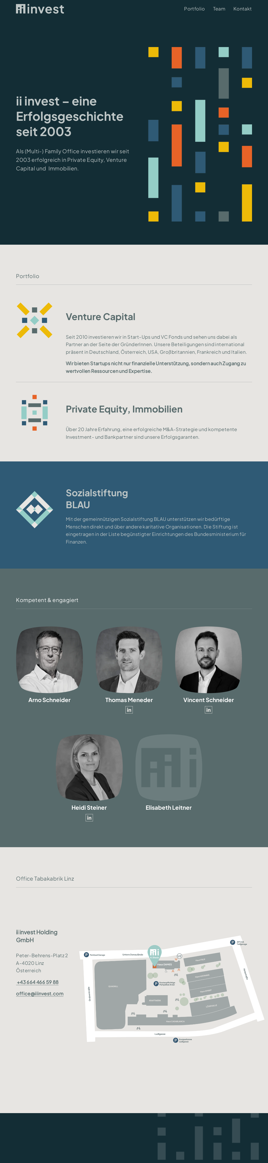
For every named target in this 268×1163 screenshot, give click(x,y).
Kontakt (242, 8)
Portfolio (194, 8)
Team (219, 8)
